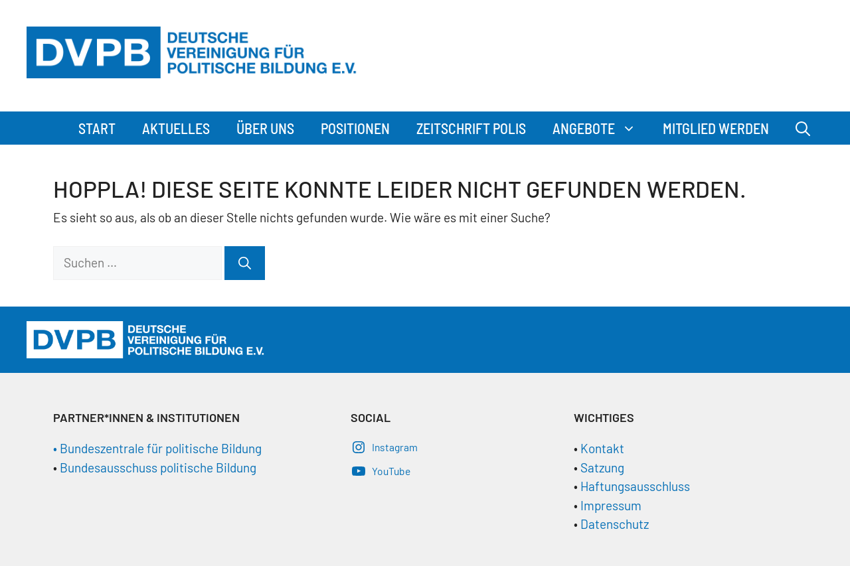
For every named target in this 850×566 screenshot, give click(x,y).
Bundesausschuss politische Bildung (158, 467)
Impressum (610, 505)
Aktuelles (176, 128)
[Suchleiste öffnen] (802, 128)
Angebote (600, 128)
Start (97, 128)
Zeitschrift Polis (471, 128)
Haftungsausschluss (635, 486)
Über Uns (265, 128)
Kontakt (602, 448)
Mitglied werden (716, 128)
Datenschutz (614, 523)
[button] (632, 128)
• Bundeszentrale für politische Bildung (157, 448)
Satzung (601, 467)
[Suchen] (244, 263)
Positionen (355, 128)
